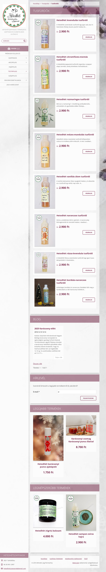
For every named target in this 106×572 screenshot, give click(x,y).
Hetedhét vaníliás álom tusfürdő (73, 176)
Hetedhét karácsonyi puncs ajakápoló (48, 465)
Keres (24, 41)
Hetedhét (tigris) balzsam (48, 530)
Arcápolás (13, 62)
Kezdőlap (36, 4)
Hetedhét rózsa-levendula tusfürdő (75, 253)
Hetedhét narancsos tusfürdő (72, 215)
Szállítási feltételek (56, 559)
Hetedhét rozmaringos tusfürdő (73, 99)
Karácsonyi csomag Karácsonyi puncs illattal (81, 440)
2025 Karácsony (13, 85)
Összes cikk (37, 364)
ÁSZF (86, 559)
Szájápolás (12, 76)
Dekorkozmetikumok (12, 80)
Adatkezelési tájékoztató (73, 559)
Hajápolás (13, 67)
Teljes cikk (58, 357)
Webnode (75, 563)
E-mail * (36, 392)
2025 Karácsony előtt (45, 328)
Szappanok (12, 58)
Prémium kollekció (12, 54)
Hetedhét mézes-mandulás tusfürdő (75, 134)
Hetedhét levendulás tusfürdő (72, 20)
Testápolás (12, 71)
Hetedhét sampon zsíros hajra (81, 535)
